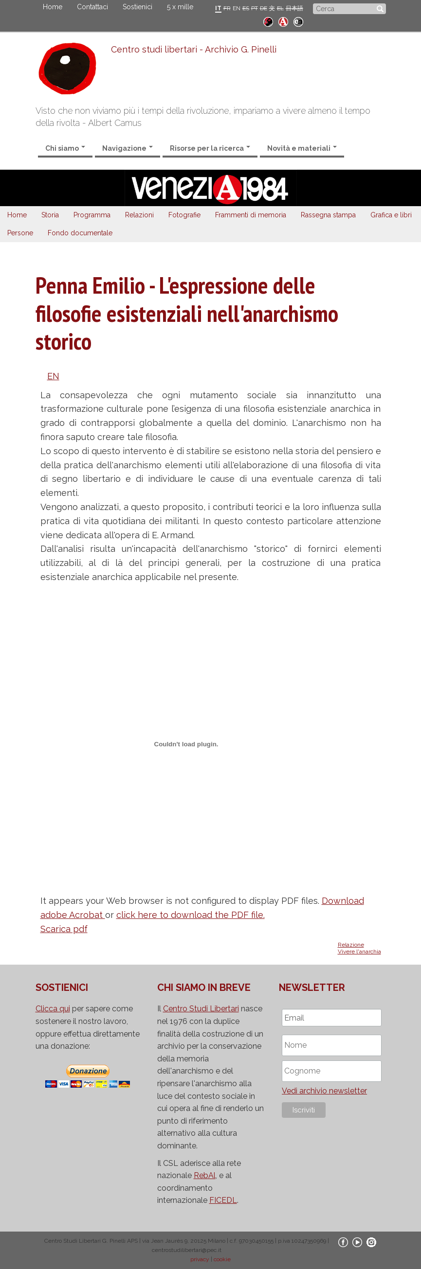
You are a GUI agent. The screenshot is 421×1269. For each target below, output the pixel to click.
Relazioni (139, 215)
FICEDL (223, 1200)
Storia (50, 215)
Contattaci (92, 7)
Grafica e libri (391, 215)
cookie (222, 1259)
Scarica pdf (64, 929)
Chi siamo (65, 148)
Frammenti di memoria (250, 215)
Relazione (351, 944)
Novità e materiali (302, 148)
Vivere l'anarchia (359, 951)
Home (52, 7)
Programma (91, 215)
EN (236, 8)
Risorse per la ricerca (210, 148)
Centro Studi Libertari (201, 1008)
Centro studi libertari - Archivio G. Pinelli (193, 49)
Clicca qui (53, 1008)
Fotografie (184, 215)
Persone (20, 233)
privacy (199, 1259)
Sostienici (137, 7)
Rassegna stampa (328, 215)
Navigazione (127, 148)
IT (218, 8)
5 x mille (180, 7)
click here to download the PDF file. (190, 915)
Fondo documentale (80, 233)
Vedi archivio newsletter (324, 1090)
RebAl (205, 1175)
